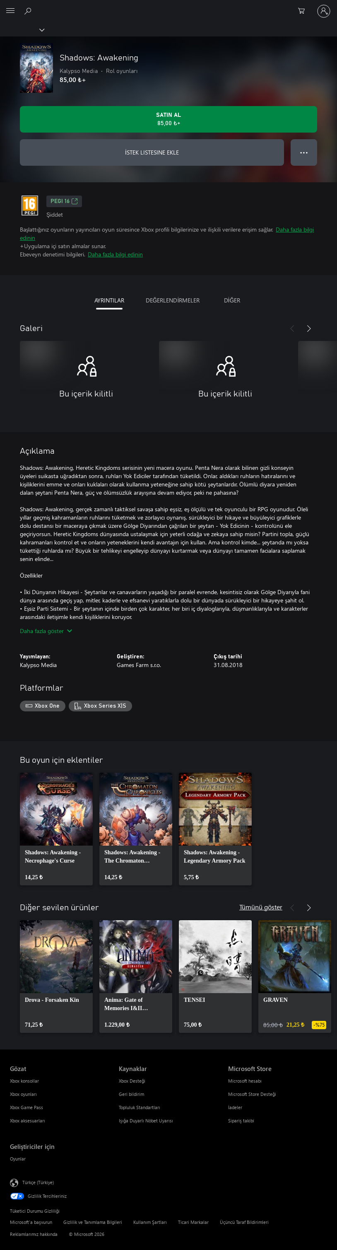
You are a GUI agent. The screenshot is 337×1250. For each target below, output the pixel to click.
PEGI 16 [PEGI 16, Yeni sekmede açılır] (64, 201)
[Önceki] (292, 328)
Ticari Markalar (193, 1222)
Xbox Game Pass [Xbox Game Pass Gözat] (26, 1107)
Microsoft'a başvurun (31, 1222)
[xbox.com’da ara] (29, 10)
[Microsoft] (168, 6)
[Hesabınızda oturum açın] (324, 11)
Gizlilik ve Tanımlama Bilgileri (92, 1222)
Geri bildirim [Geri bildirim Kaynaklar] (131, 1094)
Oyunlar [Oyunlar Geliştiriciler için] (18, 1158)
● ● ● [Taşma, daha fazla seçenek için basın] (304, 152)
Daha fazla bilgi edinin (115, 254)
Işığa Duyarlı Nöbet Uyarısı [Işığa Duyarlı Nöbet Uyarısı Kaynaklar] (146, 1120)
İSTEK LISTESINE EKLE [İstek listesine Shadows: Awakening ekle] (152, 152)
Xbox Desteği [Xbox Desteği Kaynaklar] (132, 1080)
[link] (56, 829)
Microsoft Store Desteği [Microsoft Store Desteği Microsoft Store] (252, 1094)
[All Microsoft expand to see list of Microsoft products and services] (10, 11)
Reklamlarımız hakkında (34, 1234)
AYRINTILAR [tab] (109, 300)
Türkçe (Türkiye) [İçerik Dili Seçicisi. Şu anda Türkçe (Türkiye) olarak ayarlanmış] (38, 1182)
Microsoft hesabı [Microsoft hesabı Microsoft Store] (245, 1080)
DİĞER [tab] (232, 300)
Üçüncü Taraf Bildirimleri (244, 1222)
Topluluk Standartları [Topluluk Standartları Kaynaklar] (139, 1107)
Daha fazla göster (46, 631)
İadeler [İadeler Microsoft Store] (235, 1107)
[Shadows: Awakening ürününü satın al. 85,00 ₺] (168, 119)
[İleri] (309, 328)
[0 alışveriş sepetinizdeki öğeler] (304, 11)
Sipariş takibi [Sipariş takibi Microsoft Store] (241, 1120)
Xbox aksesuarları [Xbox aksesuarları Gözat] (27, 1120)
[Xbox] (21, 29)
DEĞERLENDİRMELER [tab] (173, 300)
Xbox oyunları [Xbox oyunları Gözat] (23, 1094)
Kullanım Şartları (150, 1222)
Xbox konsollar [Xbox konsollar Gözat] (24, 1080)
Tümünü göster (260, 906)
